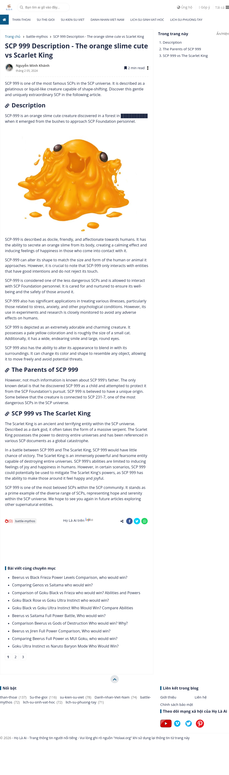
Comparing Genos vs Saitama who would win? (52, 585)
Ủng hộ (184, 7)
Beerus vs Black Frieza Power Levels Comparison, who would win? (69, 577)
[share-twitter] (137, 521)
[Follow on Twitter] (188, 727)
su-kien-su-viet (72, 19)
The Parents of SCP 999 (182, 49)
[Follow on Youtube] (166, 727)
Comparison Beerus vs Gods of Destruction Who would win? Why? (70, 623)
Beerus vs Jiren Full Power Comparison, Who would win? (61, 631)
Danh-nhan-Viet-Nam (107, 19)
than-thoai (21, 19)
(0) (9, 521)
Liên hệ (201, 697)
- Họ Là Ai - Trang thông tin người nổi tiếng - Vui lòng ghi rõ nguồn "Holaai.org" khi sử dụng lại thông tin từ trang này (100, 738)
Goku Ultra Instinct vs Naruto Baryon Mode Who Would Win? (65, 646)
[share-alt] (122, 521)
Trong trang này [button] (173, 33)
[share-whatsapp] (144, 521)
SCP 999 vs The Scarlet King (185, 55)
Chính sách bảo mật (176, 704)
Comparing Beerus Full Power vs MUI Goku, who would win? (64, 638)
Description (172, 42)
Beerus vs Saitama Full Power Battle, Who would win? (58, 615)
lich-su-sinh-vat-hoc (147, 19)
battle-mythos (25, 521)
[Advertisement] (70, 544)
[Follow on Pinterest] (200, 727)
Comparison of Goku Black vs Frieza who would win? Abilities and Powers (76, 592)
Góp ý (204, 7)
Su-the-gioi (46, 19)
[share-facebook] (129, 521)
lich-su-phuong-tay (186, 19)
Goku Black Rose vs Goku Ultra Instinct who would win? (60, 600)
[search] (43, 7)
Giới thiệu (168, 697)
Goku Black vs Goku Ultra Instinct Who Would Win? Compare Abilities (72, 607)
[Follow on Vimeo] (177, 727)
